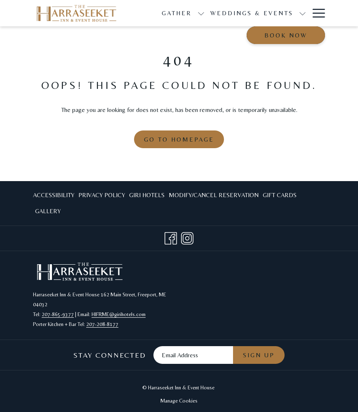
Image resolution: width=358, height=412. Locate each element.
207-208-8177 (102, 324)
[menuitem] (54, 195)
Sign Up (259, 354)
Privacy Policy (101, 194)
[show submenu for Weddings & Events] (302, 13)
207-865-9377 (58, 314)
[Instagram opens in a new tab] (187, 237)
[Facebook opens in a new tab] (171, 237)
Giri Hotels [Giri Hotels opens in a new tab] (147, 196)
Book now (285, 35)
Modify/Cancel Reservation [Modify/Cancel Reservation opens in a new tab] (214, 196)
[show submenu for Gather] (201, 13)
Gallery (48, 210)
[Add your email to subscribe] (193, 355)
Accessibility (53, 194)
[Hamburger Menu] (315, 13)
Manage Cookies (179, 401)
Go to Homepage (179, 139)
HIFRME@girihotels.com (119, 314)
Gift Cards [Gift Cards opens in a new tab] (280, 196)
